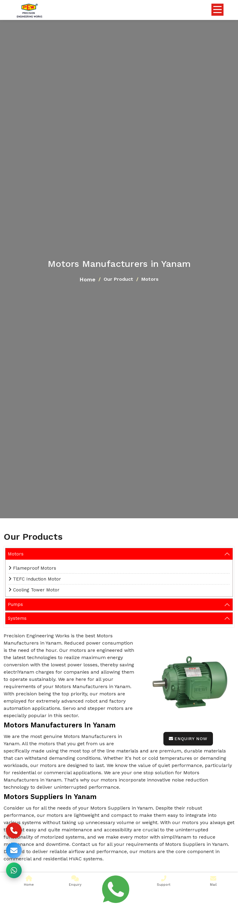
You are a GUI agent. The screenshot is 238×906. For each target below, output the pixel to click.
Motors (16, 554)
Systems (17, 618)
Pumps (15, 604)
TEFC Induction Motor (37, 579)
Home (87, 279)
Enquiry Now (188, 738)
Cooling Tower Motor (36, 590)
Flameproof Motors (34, 568)
